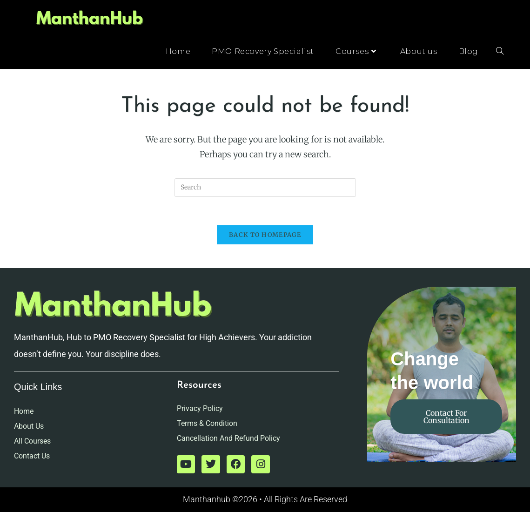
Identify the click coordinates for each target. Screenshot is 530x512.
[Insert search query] (265, 187)
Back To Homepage (265, 235)
